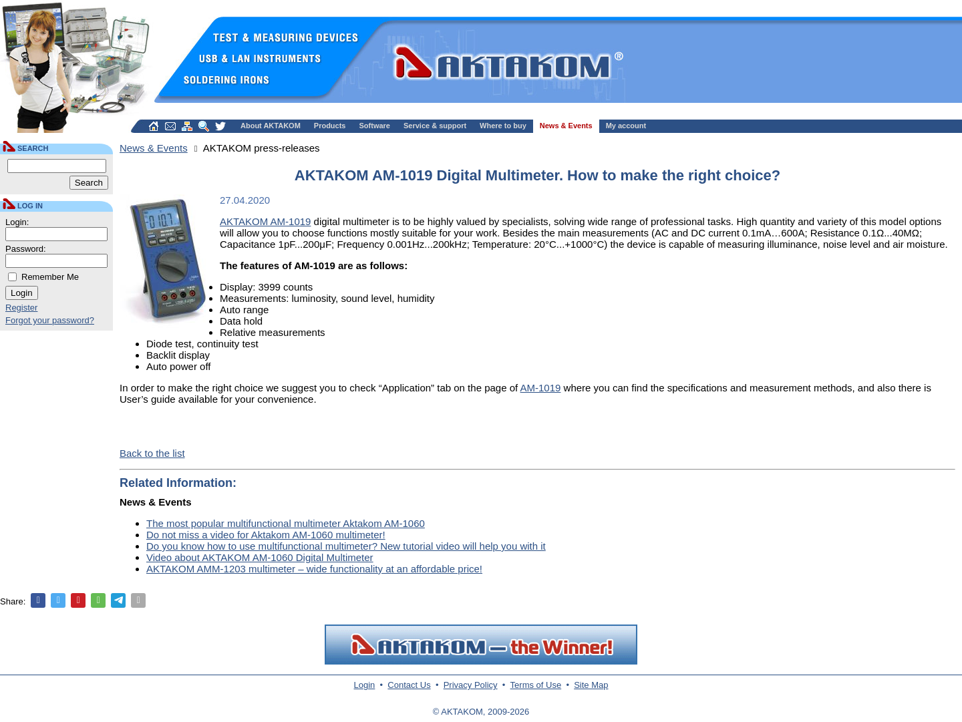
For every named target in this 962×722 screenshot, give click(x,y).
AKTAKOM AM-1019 (265, 221)
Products (330, 126)
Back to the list (152, 453)
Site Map (591, 685)
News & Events (566, 126)
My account (626, 126)
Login (364, 685)
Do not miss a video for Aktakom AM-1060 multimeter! (265, 534)
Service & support (435, 126)
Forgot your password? (49, 320)
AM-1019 (540, 387)
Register (21, 308)
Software (374, 126)
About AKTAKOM (270, 126)
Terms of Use (536, 685)
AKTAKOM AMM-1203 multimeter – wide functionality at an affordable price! (314, 568)
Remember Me (50, 277)
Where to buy (503, 126)
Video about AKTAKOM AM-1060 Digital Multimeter (259, 557)
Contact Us (408, 685)
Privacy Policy (471, 685)
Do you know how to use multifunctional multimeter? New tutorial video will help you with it (346, 546)
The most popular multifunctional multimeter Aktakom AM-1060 (285, 523)
